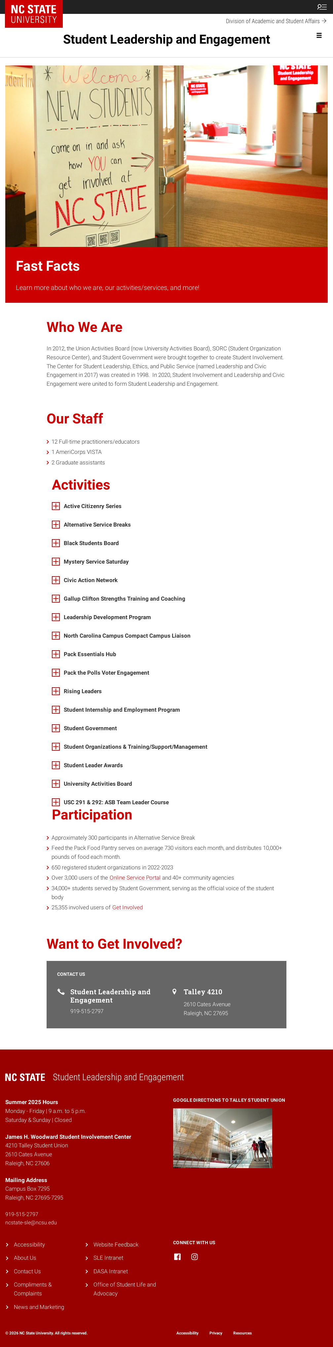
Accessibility (29, 1244)
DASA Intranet (110, 1271)
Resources (242, 1333)
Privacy (215, 1333)
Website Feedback (115, 1244)
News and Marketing (39, 1307)
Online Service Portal (135, 877)
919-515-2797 (21, 1214)
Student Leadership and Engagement (166, 39)
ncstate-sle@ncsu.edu (31, 1222)
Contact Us (27, 1271)
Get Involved (127, 907)
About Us (25, 1257)
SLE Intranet (108, 1257)
